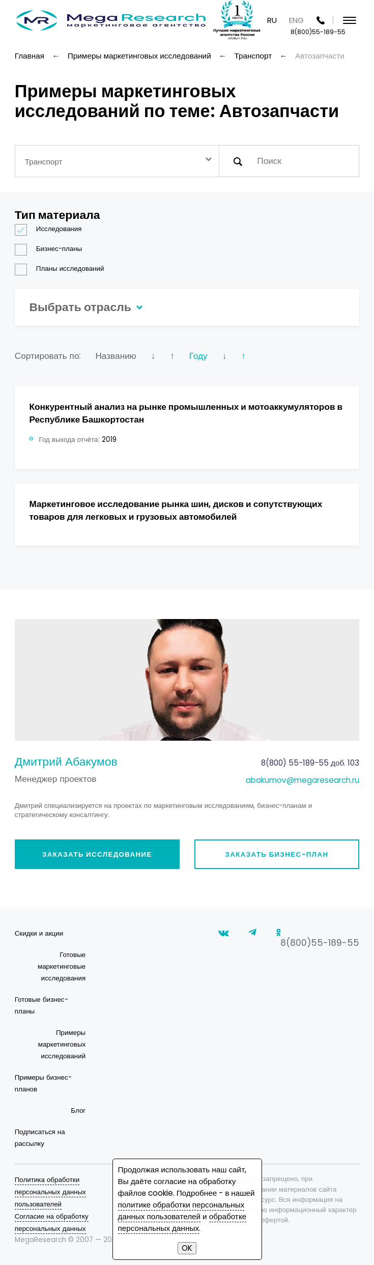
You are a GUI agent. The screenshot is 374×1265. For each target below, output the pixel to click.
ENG (296, 20)
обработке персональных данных (182, 1222)
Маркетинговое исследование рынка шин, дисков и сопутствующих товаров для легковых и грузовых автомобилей (175, 510)
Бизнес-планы (52, 249)
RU (272, 20)
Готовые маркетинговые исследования (61, 966)
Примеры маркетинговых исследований (61, 1044)
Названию (115, 356)
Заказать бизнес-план (277, 854)
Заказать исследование (97, 854)
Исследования (52, 229)
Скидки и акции (39, 933)
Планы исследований (63, 269)
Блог (78, 1110)
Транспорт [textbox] (44, 161)
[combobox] (117, 161)
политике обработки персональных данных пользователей (181, 1210)
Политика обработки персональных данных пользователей (50, 1192)
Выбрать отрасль (84, 307)
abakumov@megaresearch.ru (302, 780)
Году (198, 356)
